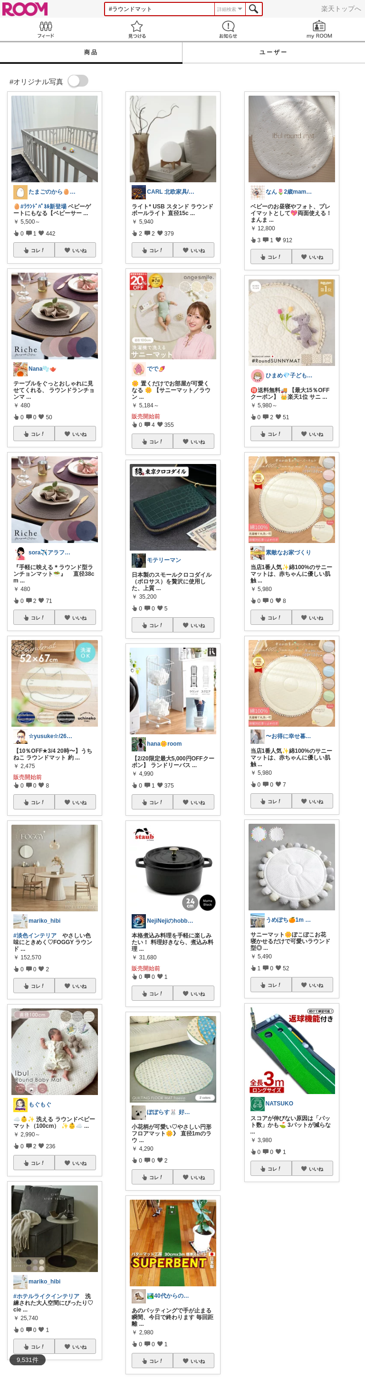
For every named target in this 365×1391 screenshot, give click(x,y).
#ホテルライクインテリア (46, 1296)
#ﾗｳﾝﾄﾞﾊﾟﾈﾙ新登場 (43, 206)
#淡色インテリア (35, 935)
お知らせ (228, 29)
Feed (45, 29)
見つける (136, 29)
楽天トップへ (341, 8)
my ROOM (319, 29)
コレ (38, 250)
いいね (79, 250)
